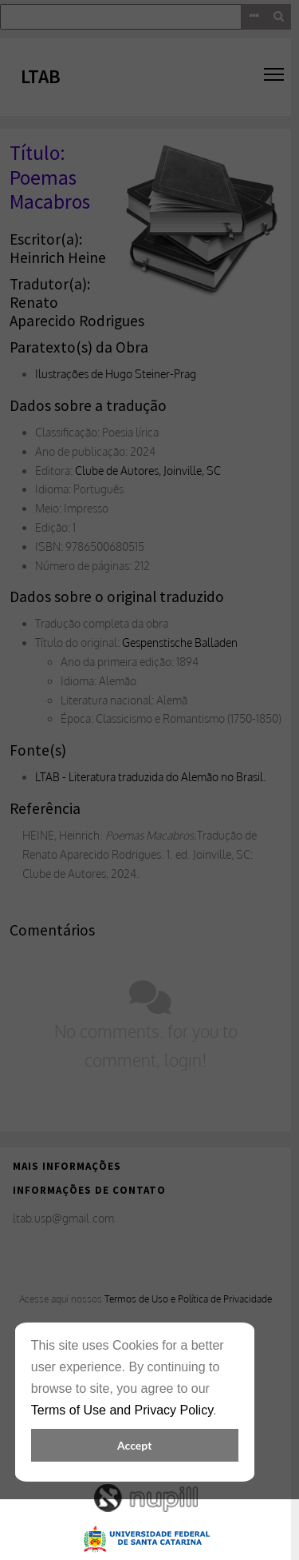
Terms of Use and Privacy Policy (122, 1410)
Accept (134, 1445)
